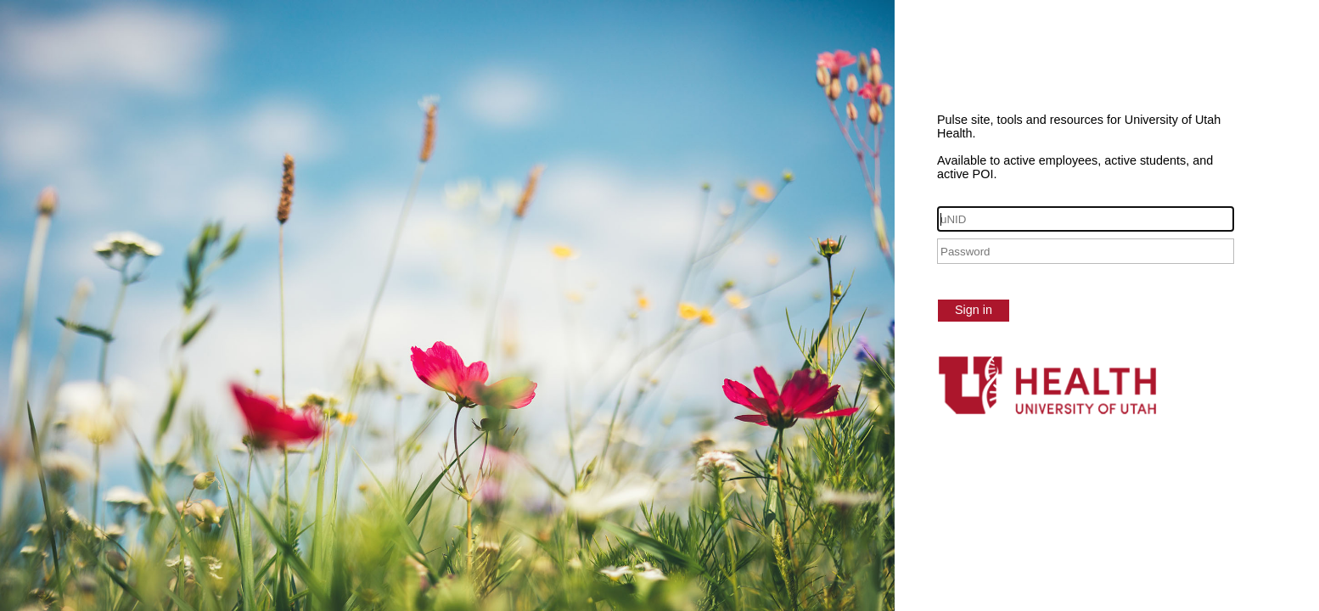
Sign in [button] (973, 310)
